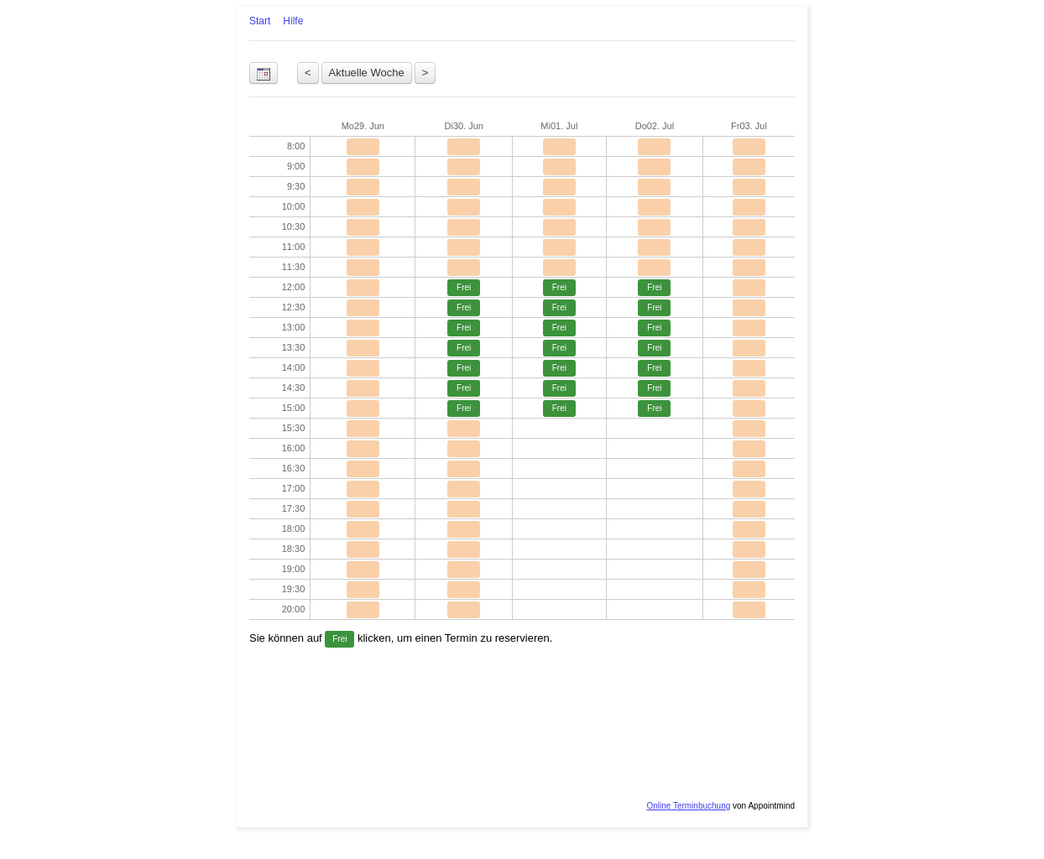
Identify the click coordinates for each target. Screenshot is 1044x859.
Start (259, 21)
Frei (464, 287)
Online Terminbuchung (688, 805)
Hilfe (293, 21)
